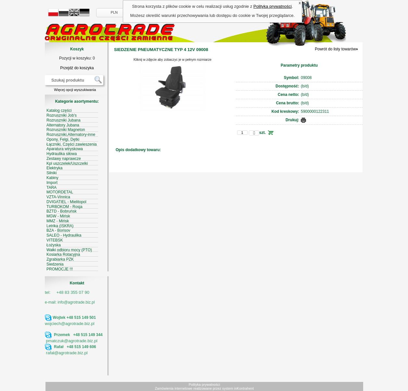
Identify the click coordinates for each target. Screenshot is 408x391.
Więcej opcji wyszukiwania (75, 90)
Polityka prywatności (204, 384)
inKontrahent (244, 388)
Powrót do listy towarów (336, 49)
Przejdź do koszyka (77, 68)
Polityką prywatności (272, 6)
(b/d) (305, 86)
